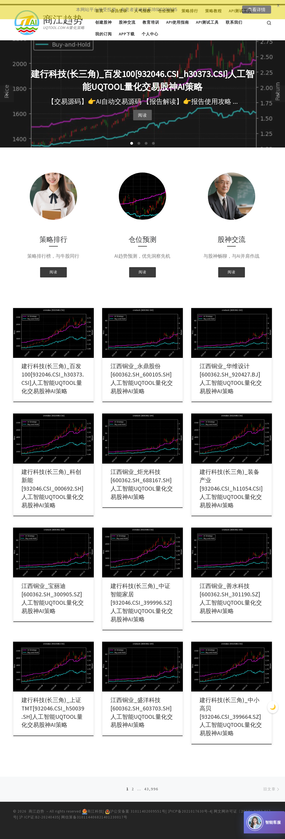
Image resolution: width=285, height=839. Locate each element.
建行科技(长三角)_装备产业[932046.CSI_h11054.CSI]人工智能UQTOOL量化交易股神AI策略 (231, 484)
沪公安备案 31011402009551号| (136, 807)
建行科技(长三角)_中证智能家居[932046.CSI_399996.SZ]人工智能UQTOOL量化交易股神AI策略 (141, 598)
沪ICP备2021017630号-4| (191, 807)
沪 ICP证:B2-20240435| (40, 813)
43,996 (151, 785)
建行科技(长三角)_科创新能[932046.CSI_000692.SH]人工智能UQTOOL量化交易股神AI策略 (52, 484)
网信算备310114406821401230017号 (94, 813)
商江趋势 (36, 807)
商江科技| (93, 807)
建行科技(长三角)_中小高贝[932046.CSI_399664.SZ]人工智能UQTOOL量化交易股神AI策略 (231, 712)
